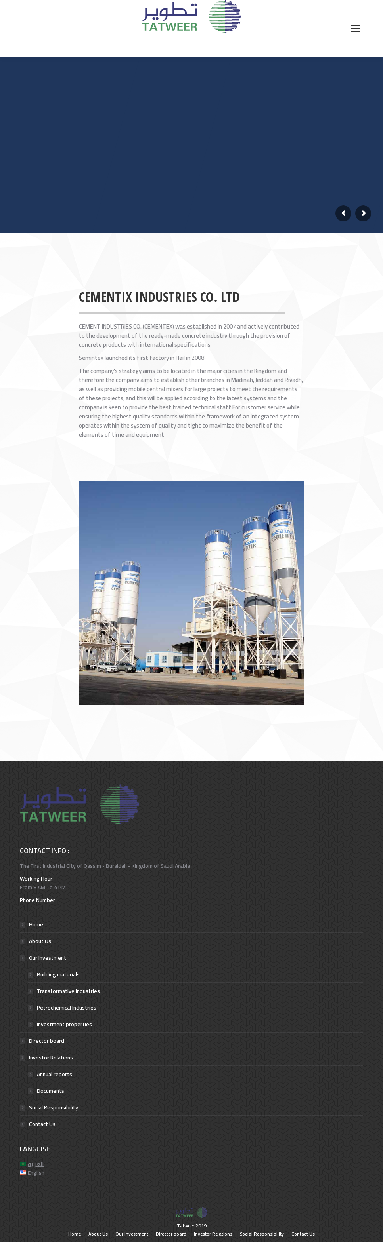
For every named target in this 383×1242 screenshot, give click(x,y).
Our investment (47, 957)
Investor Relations (51, 1057)
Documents (50, 1090)
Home (36, 924)
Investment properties (64, 1024)
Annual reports (54, 1074)
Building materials (58, 974)
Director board (46, 1041)
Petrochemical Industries (66, 1007)
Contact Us (42, 1124)
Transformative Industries (68, 991)
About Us (40, 941)
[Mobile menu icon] (355, 28)
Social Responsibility (53, 1107)
